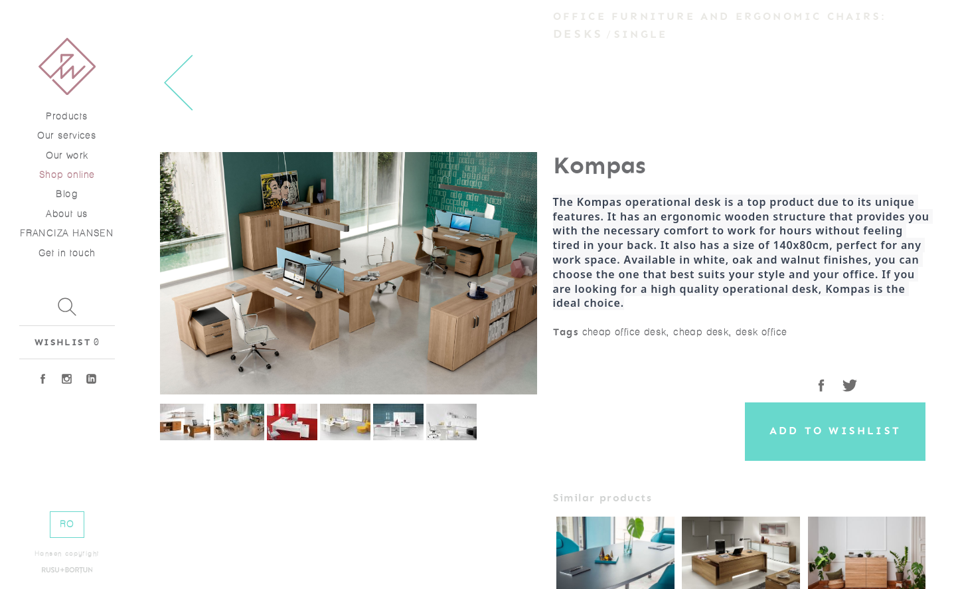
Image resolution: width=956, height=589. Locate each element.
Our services (66, 135)
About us (67, 214)
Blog (67, 194)
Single (640, 35)
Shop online (66, 175)
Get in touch (67, 253)
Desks (578, 34)
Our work (67, 155)
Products (67, 116)
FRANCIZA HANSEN (67, 233)
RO (67, 524)
